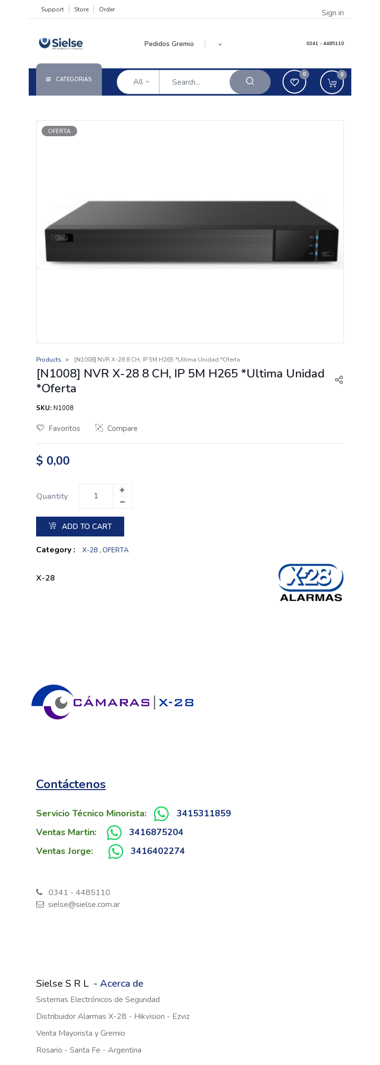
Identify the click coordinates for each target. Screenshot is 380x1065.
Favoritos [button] (58, 428)
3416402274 (158, 851)
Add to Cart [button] (80, 527)
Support (52, 9)
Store (81, 9)
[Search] (250, 82)
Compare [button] (116, 428)
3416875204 (156, 832)
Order (107, 9)
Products (48, 360)
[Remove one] (122, 502)
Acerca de (121, 983)
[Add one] (122, 490)
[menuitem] (174, 44)
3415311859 (204, 813)
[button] (220, 44)
